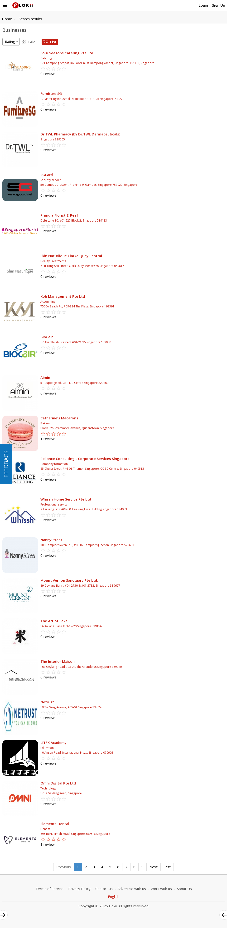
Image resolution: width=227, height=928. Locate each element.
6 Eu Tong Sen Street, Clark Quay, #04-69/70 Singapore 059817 (82, 266)
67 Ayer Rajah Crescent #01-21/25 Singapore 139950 (75, 342)
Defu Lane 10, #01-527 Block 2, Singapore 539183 (73, 220)
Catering (46, 58)
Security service (50, 180)
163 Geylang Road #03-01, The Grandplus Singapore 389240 (81, 667)
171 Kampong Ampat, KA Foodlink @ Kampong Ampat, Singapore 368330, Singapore (97, 63)
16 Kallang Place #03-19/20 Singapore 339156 (71, 626)
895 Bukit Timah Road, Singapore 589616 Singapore (75, 834)
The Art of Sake (54, 620)
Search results (30, 18)
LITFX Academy (53, 742)
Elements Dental (54, 823)
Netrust (47, 702)
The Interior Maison (57, 661)
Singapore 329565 (52, 139)
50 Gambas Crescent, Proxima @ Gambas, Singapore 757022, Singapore (89, 185)
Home (7, 18)
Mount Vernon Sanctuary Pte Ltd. (69, 580)
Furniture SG (51, 93)
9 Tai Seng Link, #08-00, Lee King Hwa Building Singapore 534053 (83, 509)
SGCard (46, 174)
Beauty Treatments (53, 261)
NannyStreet (51, 539)
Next (154, 866)
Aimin (45, 377)
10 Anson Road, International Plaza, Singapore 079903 (76, 753)
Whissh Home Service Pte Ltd (65, 499)
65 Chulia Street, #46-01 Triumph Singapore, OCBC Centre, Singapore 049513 (92, 469)
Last (167, 866)
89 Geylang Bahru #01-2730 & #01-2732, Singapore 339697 (80, 586)
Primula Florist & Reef (59, 215)
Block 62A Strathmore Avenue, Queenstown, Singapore (77, 428)
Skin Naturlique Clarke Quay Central (71, 255)
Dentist (45, 829)
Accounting (47, 302)
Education (47, 748)
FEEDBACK (6, 464)
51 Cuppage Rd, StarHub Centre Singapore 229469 (74, 383)
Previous (63, 866)
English (113, 896)
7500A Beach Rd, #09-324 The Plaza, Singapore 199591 (77, 306)
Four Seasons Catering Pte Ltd (66, 53)
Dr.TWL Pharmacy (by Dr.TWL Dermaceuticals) (80, 134)
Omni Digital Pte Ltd (58, 783)
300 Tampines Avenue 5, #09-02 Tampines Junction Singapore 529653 (87, 545)
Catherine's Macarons (59, 418)
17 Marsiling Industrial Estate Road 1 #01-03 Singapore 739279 (82, 99)
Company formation (54, 464)
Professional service (54, 504)
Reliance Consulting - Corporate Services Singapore (85, 458)
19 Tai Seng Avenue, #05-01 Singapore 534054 (71, 707)
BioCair (46, 336)
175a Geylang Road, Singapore (61, 793)
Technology (48, 788)
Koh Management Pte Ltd (62, 296)
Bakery (45, 423)
